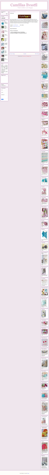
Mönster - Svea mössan (6, 31)
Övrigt (19, 26)
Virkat (6, 68)
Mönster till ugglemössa (6, 55)
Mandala (2, 65)
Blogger (28, 473)
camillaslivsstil (3, 69)
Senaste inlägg (12, 53)
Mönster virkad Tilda (6, 34)
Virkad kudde (6, 66)
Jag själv (17, 26)
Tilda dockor (2, 66)
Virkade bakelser (6, 47)
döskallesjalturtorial (3, 70)
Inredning (14, 26)
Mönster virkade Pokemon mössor (6, 52)
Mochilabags (6, 65)
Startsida (24, 53)
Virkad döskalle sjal (6, 59)
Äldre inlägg (37, 53)
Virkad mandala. (3, 67)
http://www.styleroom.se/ (20, 19)
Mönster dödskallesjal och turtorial (6, 23)
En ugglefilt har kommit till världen (6, 44)
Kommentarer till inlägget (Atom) (26, 56)
